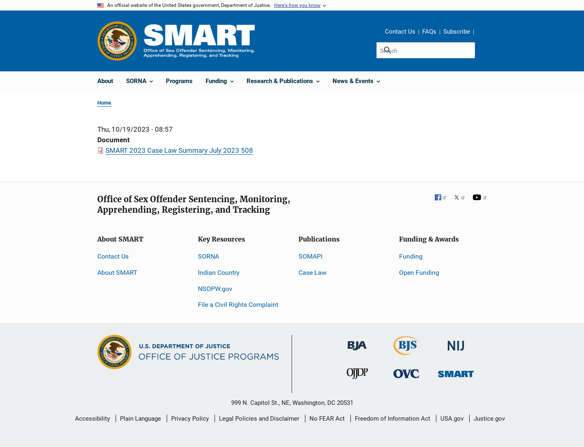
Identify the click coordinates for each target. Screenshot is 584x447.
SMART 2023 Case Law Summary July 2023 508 (179, 150)
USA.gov (452, 418)
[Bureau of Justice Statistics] (406, 351)
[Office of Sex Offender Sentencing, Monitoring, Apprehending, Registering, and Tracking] (456, 371)
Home (104, 103)
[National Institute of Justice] (456, 342)
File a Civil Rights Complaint (238, 304)
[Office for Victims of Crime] (406, 373)
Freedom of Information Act (392, 418)
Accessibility (92, 418)
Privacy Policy (190, 418)
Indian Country (219, 272)
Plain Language (140, 418)
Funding (411, 256)
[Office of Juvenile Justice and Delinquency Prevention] (357, 375)
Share (483, 33)
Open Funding (419, 272)
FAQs (429, 31)
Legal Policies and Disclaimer (259, 418)
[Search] (425, 50)
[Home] (199, 40)
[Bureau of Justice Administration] (357, 342)
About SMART (117, 272)
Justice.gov (489, 418)
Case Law (312, 272)
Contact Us (400, 31)
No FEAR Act (327, 418)
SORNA (208, 256)
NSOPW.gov (215, 289)
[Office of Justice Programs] (117, 41)
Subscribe (456, 31)
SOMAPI (310, 256)
